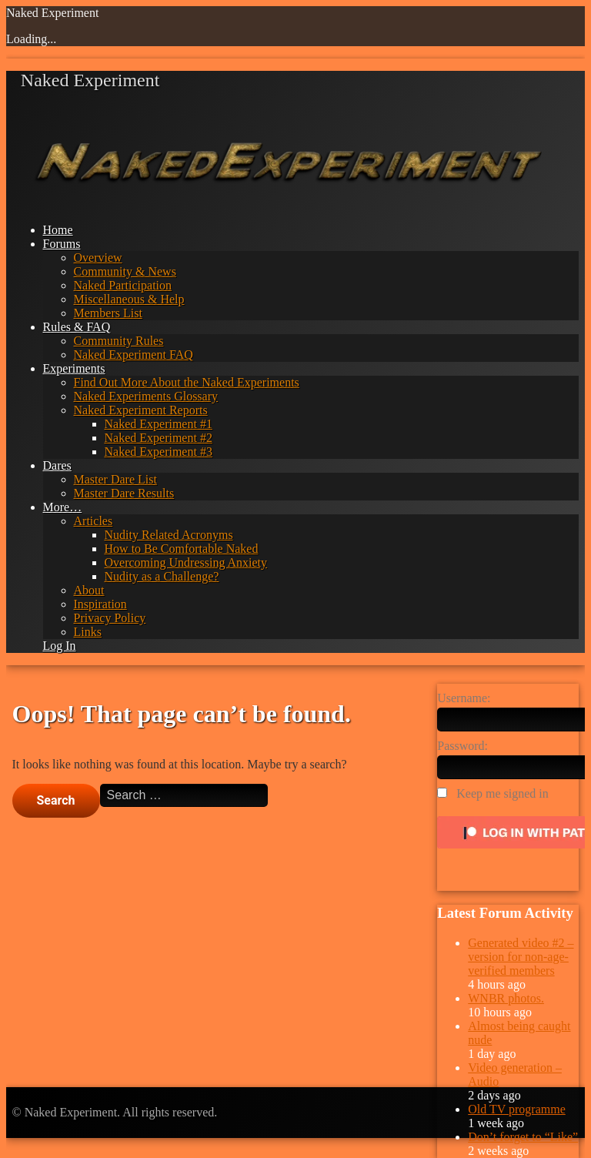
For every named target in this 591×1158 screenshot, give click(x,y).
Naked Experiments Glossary (146, 396)
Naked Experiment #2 (158, 437)
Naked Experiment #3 (158, 451)
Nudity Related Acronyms (169, 534)
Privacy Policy (110, 617)
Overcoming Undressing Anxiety (186, 562)
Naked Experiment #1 (158, 423)
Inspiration (100, 604)
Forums (62, 243)
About (89, 590)
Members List (108, 313)
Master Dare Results (124, 493)
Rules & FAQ (77, 326)
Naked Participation (123, 285)
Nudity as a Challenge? (162, 576)
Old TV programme (517, 1109)
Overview (98, 257)
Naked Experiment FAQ (133, 354)
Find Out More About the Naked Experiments (186, 382)
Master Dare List (115, 479)
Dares (57, 465)
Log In (59, 645)
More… (62, 507)
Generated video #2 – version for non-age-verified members (520, 956)
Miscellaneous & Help (129, 299)
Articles (93, 520)
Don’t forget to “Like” (523, 1136)
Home (58, 229)
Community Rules (119, 340)
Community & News (125, 271)
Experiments (74, 368)
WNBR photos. (506, 998)
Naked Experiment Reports (141, 410)
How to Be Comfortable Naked (182, 548)
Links (88, 631)
